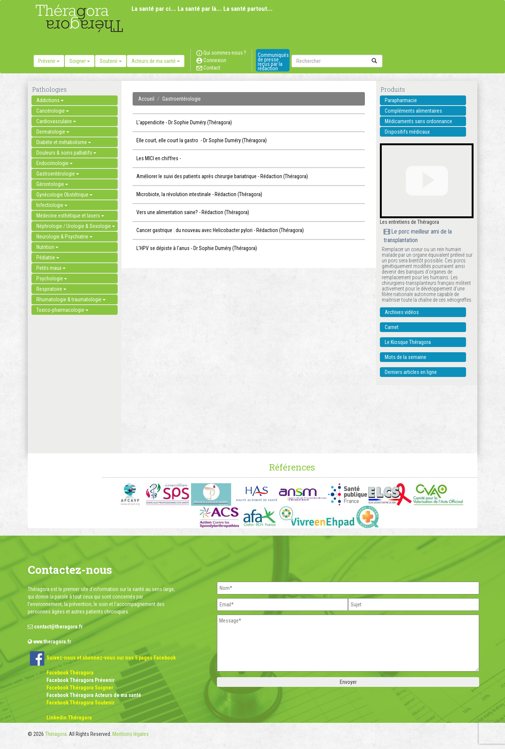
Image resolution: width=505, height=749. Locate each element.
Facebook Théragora (70, 673)
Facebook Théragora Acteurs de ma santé (93, 695)
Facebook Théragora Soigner (79, 688)
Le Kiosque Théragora (408, 342)
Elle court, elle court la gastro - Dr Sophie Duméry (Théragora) (201, 140)
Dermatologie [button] (52, 132)
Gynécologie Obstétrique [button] (64, 195)
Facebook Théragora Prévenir (80, 680)
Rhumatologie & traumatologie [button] (71, 299)
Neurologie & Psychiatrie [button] (64, 237)
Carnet (392, 327)
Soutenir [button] (111, 61)
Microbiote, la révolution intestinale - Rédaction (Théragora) (199, 194)
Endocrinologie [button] (54, 163)
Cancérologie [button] (52, 111)
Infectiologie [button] (51, 205)
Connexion (211, 60)
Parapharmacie (401, 100)
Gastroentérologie (181, 99)
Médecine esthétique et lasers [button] (70, 216)
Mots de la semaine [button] (405, 357)
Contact (208, 68)
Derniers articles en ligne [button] (411, 372)
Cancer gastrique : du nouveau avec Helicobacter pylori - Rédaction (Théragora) (220, 230)
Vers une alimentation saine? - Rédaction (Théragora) (192, 212)
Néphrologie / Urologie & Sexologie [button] (75, 226)
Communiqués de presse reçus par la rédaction (273, 61)
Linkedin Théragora (69, 718)
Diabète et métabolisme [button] (63, 142)
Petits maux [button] (51, 268)
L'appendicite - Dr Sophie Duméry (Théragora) (184, 122)
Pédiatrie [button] (47, 258)
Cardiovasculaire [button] (56, 121)
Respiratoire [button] (51, 289)
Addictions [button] (50, 100)
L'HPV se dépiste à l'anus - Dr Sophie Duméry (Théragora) (196, 248)
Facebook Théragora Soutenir (80, 703)
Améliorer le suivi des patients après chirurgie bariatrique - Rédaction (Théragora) (222, 176)
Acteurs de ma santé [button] (155, 61)
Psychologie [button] (51, 278)
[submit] (374, 61)
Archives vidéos (402, 312)
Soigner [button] (79, 61)
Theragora (56, 734)
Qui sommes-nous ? (221, 53)
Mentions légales (130, 734)
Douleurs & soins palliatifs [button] (66, 153)
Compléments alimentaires (413, 111)
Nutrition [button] (47, 247)
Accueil (146, 99)
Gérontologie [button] (52, 184)
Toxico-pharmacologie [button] (62, 310)
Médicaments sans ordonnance (418, 121)
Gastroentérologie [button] (57, 174)
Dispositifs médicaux (407, 132)
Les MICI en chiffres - (158, 158)
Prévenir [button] (49, 61)
